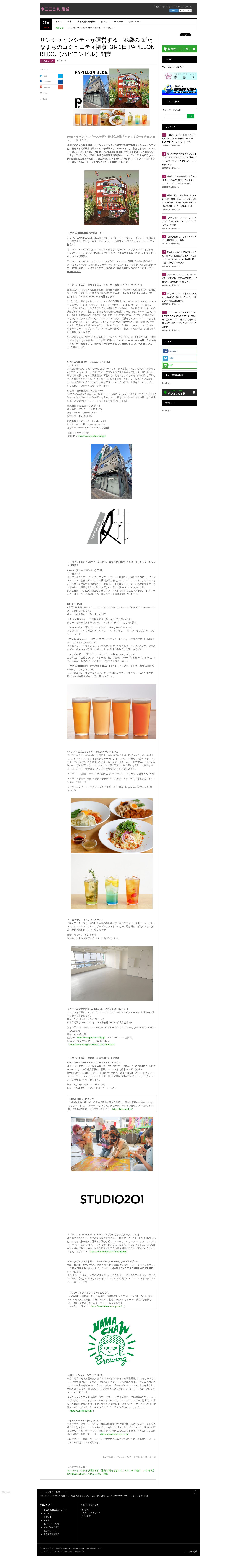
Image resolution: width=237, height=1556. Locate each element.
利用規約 (85, 1509)
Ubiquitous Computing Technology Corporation (69, 1548)
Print (45, 99)
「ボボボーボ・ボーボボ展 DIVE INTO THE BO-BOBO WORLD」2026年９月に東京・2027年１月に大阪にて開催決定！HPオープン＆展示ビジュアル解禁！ (179, 319)
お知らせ (48, 1513)
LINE (168, 365)
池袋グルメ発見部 (51, 1527)
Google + (47, 87)
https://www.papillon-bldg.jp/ (92, 436)
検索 (69, 21)
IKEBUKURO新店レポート (55, 1510)
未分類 (47, 1520)
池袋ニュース (47, 61)
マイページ (116, 21)
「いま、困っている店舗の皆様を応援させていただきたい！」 (91, 27)
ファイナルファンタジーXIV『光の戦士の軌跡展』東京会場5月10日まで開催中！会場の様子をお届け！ (179, 278)
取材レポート (49, 1517)
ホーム (58, 21)
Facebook (47, 82)
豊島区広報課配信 (51, 1534)
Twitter (45, 76)
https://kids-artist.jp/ (122, 1109)
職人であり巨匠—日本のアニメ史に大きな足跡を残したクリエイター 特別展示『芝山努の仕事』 (179, 297)
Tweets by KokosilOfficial (173, 67)
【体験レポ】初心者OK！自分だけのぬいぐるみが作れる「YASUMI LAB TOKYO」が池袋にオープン (178, 138)
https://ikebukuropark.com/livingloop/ (108, 1251)
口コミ (102, 21)
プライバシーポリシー (91, 1513)
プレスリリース (144, 1457)
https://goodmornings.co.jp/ (114, 1434)
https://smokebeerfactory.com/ (106, 1306)
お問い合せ (86, 1516)
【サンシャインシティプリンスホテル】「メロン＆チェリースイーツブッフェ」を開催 (179, 221)
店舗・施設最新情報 (85, 21)
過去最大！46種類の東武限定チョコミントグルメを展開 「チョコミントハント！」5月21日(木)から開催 (179, 180)
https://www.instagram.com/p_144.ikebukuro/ (91, 1044)
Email (45, 93)
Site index (188, 1492)
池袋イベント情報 (51, 1524)
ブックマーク (132, 21)
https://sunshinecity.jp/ (81, 1410)
